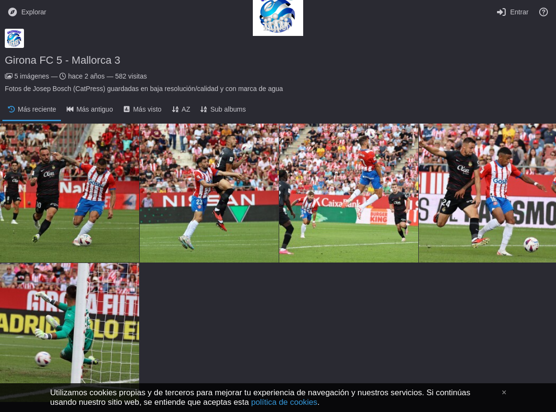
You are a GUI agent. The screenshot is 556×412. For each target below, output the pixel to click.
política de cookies (284, 402)
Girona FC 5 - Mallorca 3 (62, 60)
